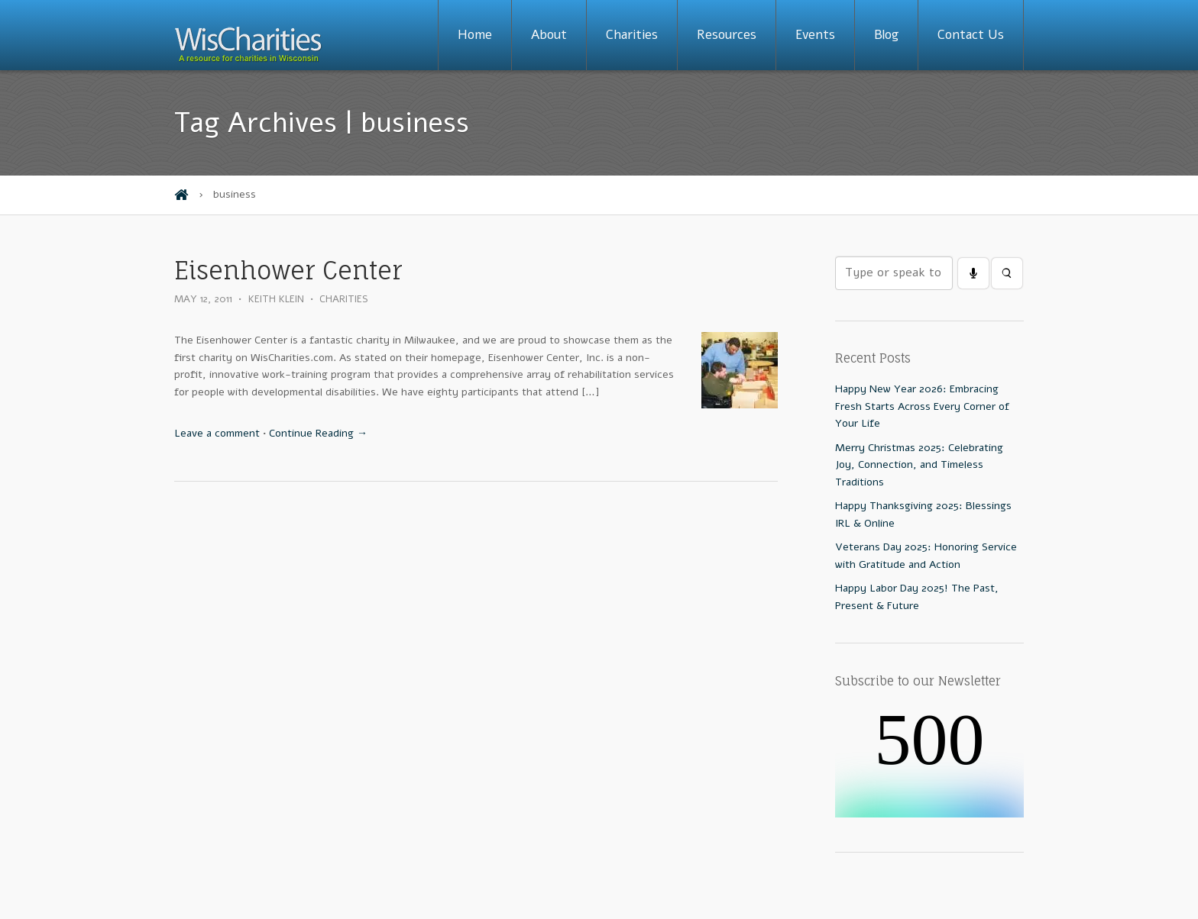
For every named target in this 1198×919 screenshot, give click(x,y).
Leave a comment (217, 433)
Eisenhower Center (288, 270)
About (549, 35)
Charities (632, 35)
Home (475, 35)
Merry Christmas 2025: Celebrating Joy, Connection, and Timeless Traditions (919, 464)
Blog (886, 35)
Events (815, 35)
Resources (726, 35)
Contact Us (970, 35)
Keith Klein (276, 299)
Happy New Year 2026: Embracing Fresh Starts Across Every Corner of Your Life (922, 406)
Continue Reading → (318, 433)
